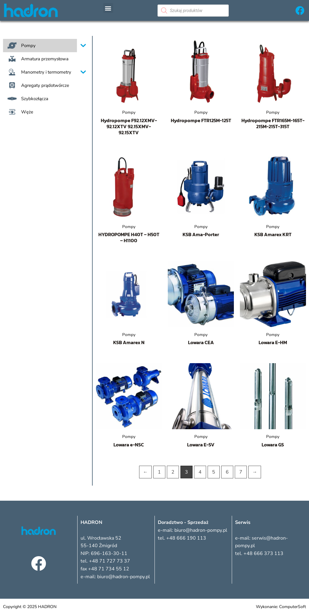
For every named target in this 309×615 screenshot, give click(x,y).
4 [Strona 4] (200, 472)
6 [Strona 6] (227, 472)
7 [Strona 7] (240, 472)
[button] (108, 8)
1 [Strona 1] (159, 472)
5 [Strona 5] (213, 472)
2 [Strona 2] (172, 472)
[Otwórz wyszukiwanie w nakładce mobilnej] (193, 11)
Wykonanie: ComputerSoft (281, 607)
